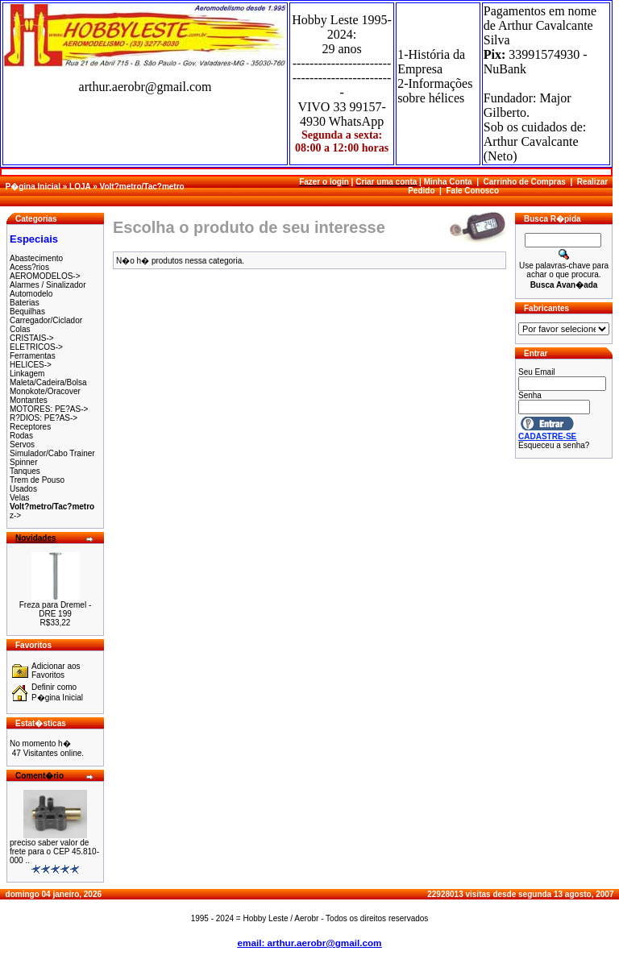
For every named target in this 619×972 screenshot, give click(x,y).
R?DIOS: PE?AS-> (43, 417)
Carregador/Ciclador (46, 320)
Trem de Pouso (37, 480)
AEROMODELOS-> (45, 276)
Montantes (29, 400)
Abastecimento (36, 258)
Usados (23, 488)
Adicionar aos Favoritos (56, 670)
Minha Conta (448, 181)
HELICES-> (31, 364)
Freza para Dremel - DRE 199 (55, 609)
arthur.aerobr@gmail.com (145, 86)
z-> (15, 515)
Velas (19, 497)
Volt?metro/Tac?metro (141, 186)
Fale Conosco (472, 190)
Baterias (24, 302)
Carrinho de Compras (525, 181)
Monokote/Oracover (45, 391)
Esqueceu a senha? (553, 445)
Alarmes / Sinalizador (47, 284)
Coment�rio (39, 775)
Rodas (21, 435)
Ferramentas (33, 355)
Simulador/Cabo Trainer (52, 453)
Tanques (25, 471)
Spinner (23, 462)
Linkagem (27, 373)
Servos (22, 444)
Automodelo (31, 293)
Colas (20, 329)
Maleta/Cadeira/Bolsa (48, 382)
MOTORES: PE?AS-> (49, 409)
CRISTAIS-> (32, 338)
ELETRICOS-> (36, 347)
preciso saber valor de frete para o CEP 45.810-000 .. (54, 851)
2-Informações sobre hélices (434, 91)
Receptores (30, 426)
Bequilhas (27, 311)
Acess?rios (29, 267)
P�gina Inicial (33, 186)
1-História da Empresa (431, 62)
